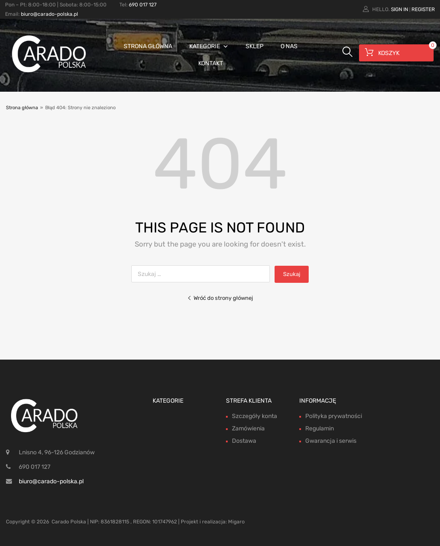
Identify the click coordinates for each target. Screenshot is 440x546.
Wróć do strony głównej (220, 298)
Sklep (254, 46)
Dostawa (244, 440)
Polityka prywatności (333, 416)
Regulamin (319, 428)
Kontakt (210, 63)
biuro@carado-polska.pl (49, 14)
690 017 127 (142, 5)
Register (423, 9)
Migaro (236, 522)
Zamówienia (248, 428)
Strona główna (148, 46)
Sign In (399, 9)
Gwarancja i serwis (330, 440)
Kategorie (209, 46)
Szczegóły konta (254, 416)
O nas (289, 46)
